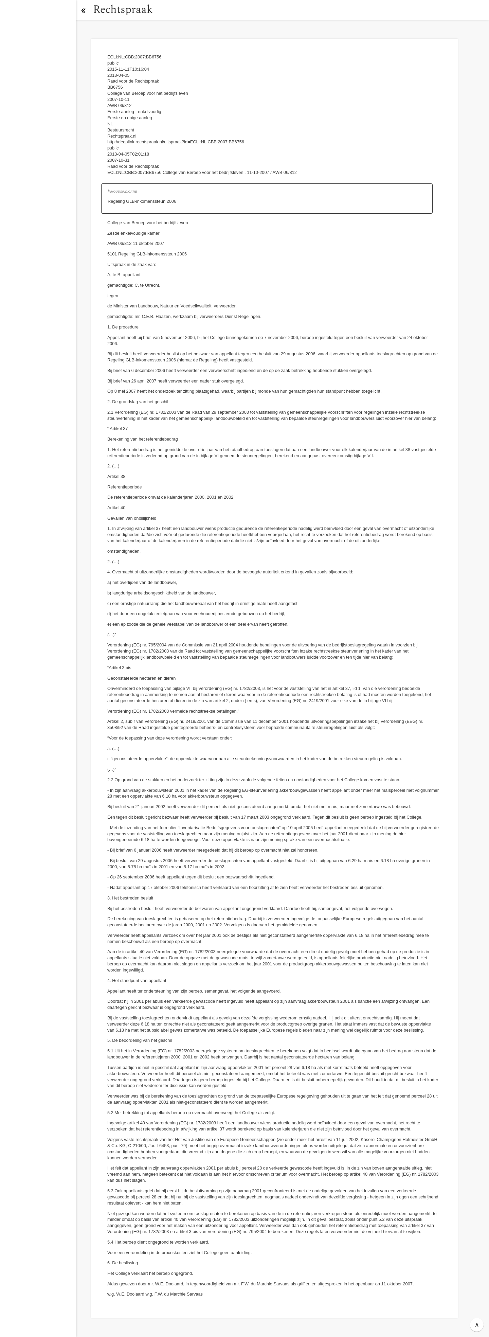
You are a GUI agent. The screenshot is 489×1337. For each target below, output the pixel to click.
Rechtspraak (123, 9)
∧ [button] (476, 1325)
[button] (83, 10)
